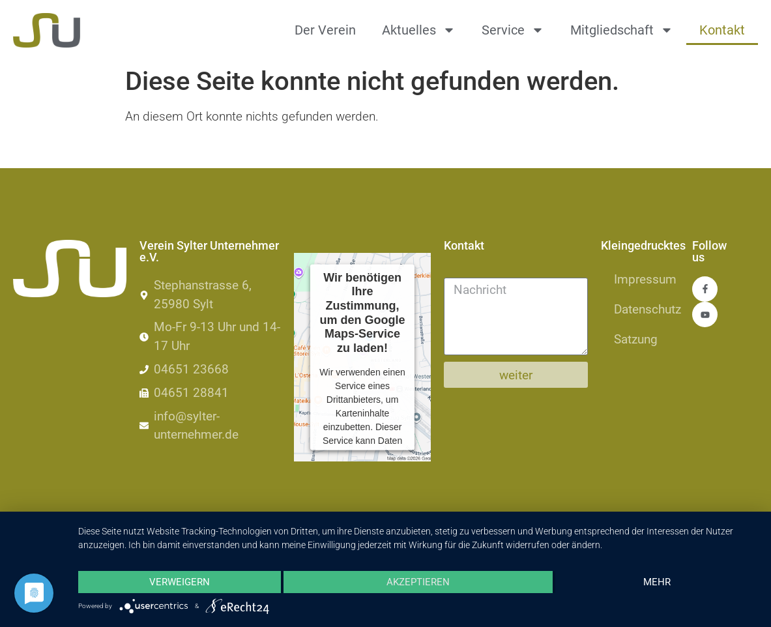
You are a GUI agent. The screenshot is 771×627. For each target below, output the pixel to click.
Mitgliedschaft (621, 30)
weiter (515, 375)
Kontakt (722, 30)
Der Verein (325, 30)
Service (513, 30)
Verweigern (179, 582)
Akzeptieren (418, 582)
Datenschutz (646, 309)
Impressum (645, 279)
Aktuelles (419, 30)
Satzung (636, 339)
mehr (657, 582)
